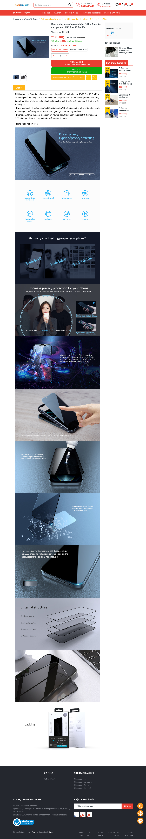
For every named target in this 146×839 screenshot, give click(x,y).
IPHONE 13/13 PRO (60, 49)
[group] (31, 47)
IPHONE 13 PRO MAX (78, 49)
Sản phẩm (58, 13)
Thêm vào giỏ (77, 63)
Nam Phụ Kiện (33, 832)
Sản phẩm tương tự (116, 63)
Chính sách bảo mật (82, 779)
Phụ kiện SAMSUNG (112, 13)
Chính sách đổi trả (81, 785)
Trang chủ (46, 13)
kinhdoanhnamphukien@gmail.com (53, 815)
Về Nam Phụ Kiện (50, 779)
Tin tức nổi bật (112, 43)
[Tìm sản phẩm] (53, 5)
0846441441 (87, 6)
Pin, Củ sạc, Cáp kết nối (91, 13)
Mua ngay (77, 70)
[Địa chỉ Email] (103, 806)
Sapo (51, 832)
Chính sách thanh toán (83, 788)
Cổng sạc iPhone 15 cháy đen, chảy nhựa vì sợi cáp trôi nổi (125, 50)
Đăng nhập (106, 6)
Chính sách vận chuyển (83, 782)
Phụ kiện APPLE (71, 13)
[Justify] (69, 5)
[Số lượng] (60, 55)
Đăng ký (127, 806)
